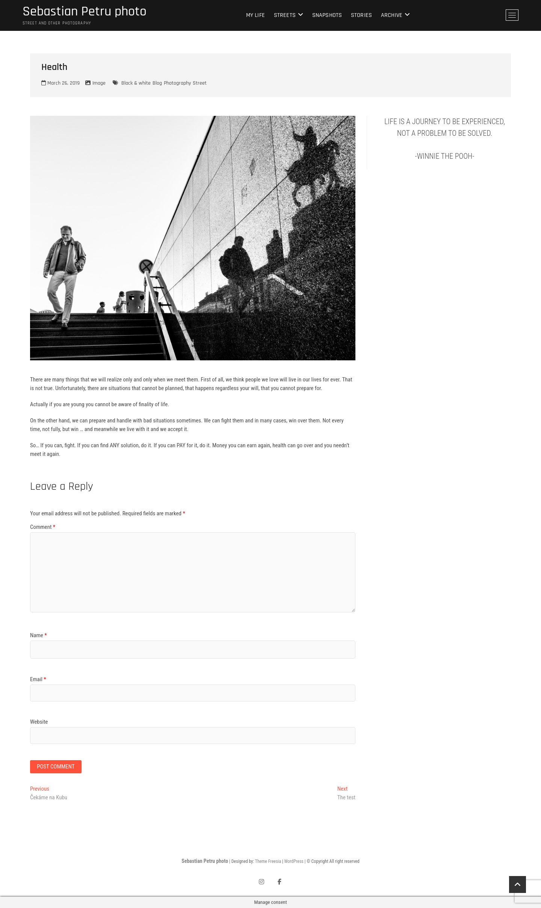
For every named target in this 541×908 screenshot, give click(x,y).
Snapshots (327, 15)
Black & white (136, 83)
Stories (361, 15)
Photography (177, 83)
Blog (157, 83)
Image (99, 83)
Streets (285, 15)
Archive (391, 15)
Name (38, 635)
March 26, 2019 (60, 83)
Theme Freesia (268, 861)
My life (255, 15)
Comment (42, 527)
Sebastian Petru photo (85, 11)
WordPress (294, 861)
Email (38, 679)
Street (200, 83)
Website (39, 721)
